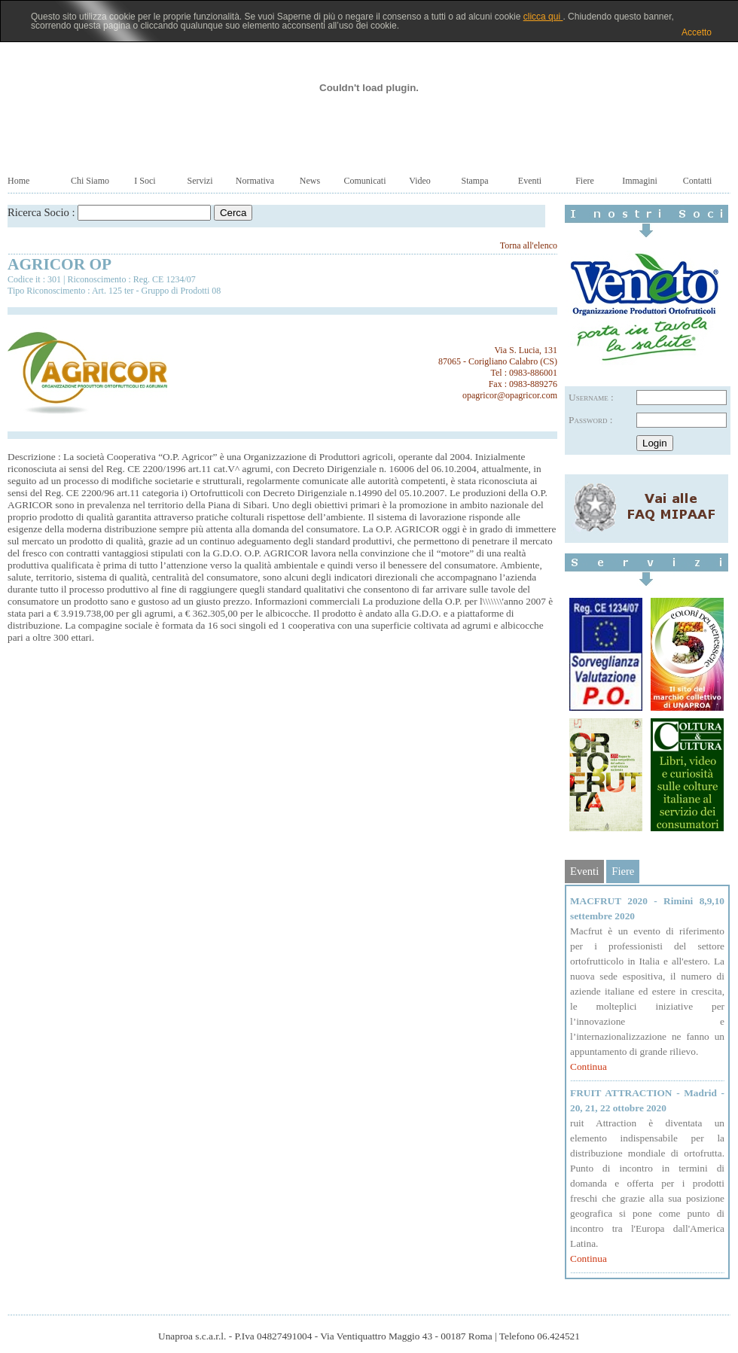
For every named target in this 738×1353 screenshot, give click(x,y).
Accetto (697, 32)
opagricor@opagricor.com (509, 395)
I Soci (144, 180)
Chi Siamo (90, 180)
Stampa (475, 180)
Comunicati (365, 180)
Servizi (200, 180)
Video (420, 180)
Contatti (697, 180)
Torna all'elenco (528, 245)
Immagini (639, 180)
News (310, 180)
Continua (588, 1066)
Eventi (529, 180)
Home (18, 180)
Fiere (584, 180)
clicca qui (543, 16)
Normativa (255, 180)
